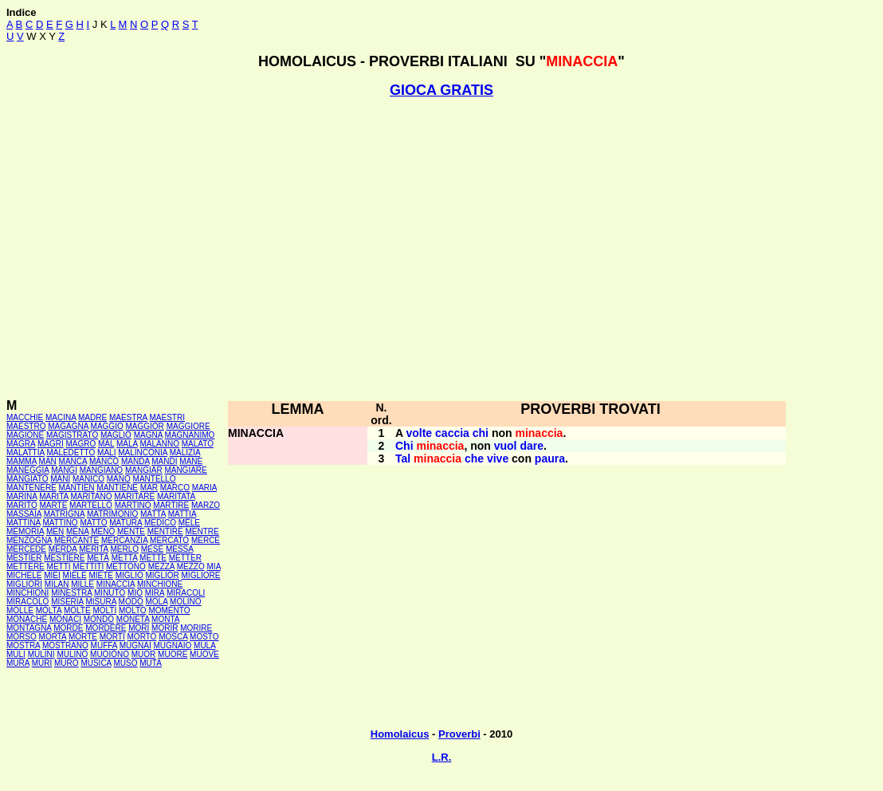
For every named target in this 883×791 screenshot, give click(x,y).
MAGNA (148, 435)
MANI (60, 478)
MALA (127, 443)
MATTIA (182, 514)
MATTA (153, 514)
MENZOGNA (29, 540)
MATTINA (23, 522)
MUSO (126, 663)
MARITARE (134, 496)
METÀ (98, 557)
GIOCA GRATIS (441, 90)
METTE (153, 557)
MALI (106, 452)
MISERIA (67, 601)
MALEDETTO (70, 452)
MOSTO (204, 636)
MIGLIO (129, 575)
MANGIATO (27, 478)
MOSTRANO (65, 645)
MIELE (75, 575)
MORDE (68, 628)
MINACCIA (115, 584)
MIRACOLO (27, 601)
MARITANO (91, 496)
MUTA (150, 663)
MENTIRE (165, 531)
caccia (452, 433)
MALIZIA (185, 452)
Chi (404, 445)
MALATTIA (25, 452)
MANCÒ (104, 461)
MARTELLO (90, 505)
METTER (185, 557)
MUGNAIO (172, 645)
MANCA (73, 461)
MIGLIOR (162, 575)
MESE (152, 549)
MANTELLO (154, 478)
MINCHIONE (159, 584)
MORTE (83, 636)
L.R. (442, 757)
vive (497, 458)
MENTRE (202, 531)
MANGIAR (144, 470)
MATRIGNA (64, 514)
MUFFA (104, 645)
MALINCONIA (142, 452)
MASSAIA (23, 514)
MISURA (100, 601)
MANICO (88, 478)
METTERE (25, 566)
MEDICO (160, 522)
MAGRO (80, 443)
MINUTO (109, 592)
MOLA (157, 601)
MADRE (92, 417)
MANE (190, 461)
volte (419, 433)
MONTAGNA (28, 628)
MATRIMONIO (112, 514)
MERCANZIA (124, 540)
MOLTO (133, 610)
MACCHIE (24, 417)
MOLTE (77, 610)
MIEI (52, 575)
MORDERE (105, 628)
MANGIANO (101, 470)
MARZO (205, 505)
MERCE (205, 540)
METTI (59, 566)
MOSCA (173, 636)
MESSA (179, 549)
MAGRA (20, 443)
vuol (505, 445)
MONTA (165, 619)
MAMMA (21, 461)
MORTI (112, 636)
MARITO (21, 505)
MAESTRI (167, 417)
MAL (106, 443)
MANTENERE (31, 487)
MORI (138, 628)
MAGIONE (25, 435)
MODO (131, 601)
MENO (103, 531)
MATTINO (59, 522)
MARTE (54, 505)
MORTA (53, 636)
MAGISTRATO (72, 435)
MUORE (172, 654)
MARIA (204, 487)
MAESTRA (128, 417)
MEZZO (191, 566)
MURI (42, 663)
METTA (125, 557)
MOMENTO (169, 610)
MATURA (125, 522)
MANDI (164, 461)
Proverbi (459, 734)
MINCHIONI (27, 592)
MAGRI (50, 443)
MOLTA (48, 610)
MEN (55, 531)
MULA (204, 645)
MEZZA (161, 566)
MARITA (53, 496)
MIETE (100, 575)
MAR (149, 487)
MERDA (63, 549)
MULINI (41, 654)
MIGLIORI (24, 584)
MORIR (164, 628)
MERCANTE (76, 540)
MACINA (60, 417)
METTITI (88, 566)
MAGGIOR (145, 426)
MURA (17, 663)
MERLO (124, 549)
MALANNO (159, 443)
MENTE (131, 531)
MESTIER (23, 557)
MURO (66, 663)
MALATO (198, 443)
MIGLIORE (201, 575)
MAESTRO (25, 426)
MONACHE (26, 619)
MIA (214, 566)
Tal (402, 458)
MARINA (21, 496)
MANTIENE (117, 487)
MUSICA (95, 663)
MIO (135, 592)
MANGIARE (185, 470)
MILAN (57, 584)
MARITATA (176, 496)
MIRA (154, 592)
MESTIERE (64, 557)
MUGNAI (135, 645)
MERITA (93, 549)
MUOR (143, 654)
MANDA (135, 461)
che (474, 458)
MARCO (175, 487)
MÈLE (189, 522)
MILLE (82, 584)
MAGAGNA (68, 426)
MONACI (65, 619)
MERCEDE (26, 549)
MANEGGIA (27, 470)
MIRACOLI (186, 592)
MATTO (93, 522)
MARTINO (133, 505)
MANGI (64, 470)
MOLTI (104, 610)
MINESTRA (71, 592)
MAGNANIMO (190, 435)
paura (550, 458)
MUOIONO (109, 654)
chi (481, 433)
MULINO (72, 654)
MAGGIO (107, 426)
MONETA (132, 619)
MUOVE (204, 654)
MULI (16, 654)
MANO (119, 478)
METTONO (126, 566)
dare (532, 445)
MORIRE (196, 628)
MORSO (21, 636)
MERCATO (169, 540)
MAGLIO (115, 435)
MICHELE (23, 575)
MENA (77, 531)
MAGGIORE (188, 426)
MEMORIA (25, 531)
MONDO (99, 619)
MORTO (142, 636)
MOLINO (185, 601)
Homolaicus (400, 734)
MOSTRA (23, 645)
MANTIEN (77, 487)
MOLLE (19, 610)
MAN (48, 461)
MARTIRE (171, 505)
